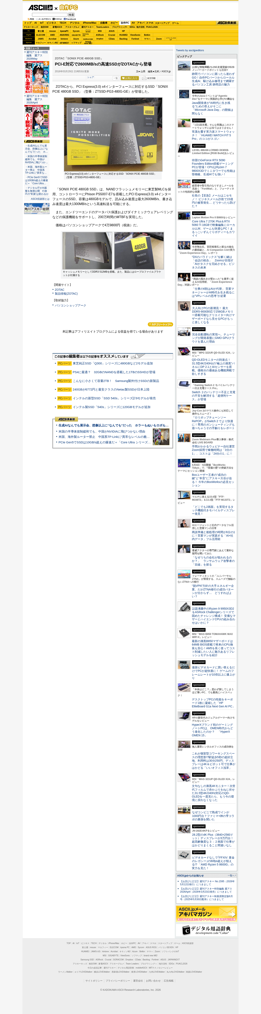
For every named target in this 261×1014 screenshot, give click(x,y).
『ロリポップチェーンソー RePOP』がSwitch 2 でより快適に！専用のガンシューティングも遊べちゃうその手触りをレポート (213, 423)
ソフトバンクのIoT (171, 38)
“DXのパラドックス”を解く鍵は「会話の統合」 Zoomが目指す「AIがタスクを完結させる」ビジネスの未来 (213, 262)
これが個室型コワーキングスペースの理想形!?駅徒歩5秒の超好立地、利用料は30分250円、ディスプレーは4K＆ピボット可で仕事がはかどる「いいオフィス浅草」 (213, 760)
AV (133, 22)
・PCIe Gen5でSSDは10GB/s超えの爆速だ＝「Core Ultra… (36, 180)
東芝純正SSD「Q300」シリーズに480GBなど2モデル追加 (113, 363)
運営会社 (138, 980)
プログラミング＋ (149, 964)
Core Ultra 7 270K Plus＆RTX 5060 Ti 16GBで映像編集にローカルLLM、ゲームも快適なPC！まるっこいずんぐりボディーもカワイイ (213, 228)
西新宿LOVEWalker (120, 972)
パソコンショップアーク (70, 305)
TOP (69, 943)
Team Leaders (132, 964)
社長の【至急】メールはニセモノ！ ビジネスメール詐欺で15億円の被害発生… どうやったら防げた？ (214, 201)
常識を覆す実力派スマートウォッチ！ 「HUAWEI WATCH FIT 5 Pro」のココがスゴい (213, 135)
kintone (64, 39)
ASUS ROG (64, 35)
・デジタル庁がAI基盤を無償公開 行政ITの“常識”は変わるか (37, 190)
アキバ (140, 22)
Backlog (123, 39)
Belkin (147, 35)
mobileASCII (141, 968)
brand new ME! (150, 955)
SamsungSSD (85, 34)
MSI (100, 31)
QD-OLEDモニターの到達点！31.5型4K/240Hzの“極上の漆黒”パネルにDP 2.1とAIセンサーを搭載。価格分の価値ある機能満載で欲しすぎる (213, 366)
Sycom (76, 31)
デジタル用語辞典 (126, 968)
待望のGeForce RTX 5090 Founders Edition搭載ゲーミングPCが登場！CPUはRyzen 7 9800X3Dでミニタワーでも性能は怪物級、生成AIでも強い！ (213, 167)
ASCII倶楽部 (227, 23)
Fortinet (135, 39)
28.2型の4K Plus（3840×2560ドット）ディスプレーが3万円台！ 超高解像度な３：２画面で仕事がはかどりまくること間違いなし (213, 840)
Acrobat (52, 39)
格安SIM (45, 27)
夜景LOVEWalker (139, 972)
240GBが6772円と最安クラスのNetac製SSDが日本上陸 (111, 389)
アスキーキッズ (31, 27)
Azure (76, 39)
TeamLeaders (102, 27)
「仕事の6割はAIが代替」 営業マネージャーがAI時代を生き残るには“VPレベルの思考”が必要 (213, 292)
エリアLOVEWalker (83, 972)
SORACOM (118, 960)
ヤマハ (147, 39)
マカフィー (41, 43)
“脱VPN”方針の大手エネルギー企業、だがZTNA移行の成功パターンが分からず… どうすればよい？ (213, 591)
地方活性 (140, 27)
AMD (52, 35)
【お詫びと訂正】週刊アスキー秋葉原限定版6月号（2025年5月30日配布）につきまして (206, 898)
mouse (52, 31)
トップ (27, 22)
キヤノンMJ (52, 43)
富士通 (41, 31)
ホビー (114, 22)
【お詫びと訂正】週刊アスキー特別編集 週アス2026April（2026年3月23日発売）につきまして (206, 890)
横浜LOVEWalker (102, 972)
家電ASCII (57, 27)
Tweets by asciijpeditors (190, 50)
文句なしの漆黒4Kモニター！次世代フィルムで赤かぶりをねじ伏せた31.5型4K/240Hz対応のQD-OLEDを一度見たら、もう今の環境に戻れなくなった (213, 793)
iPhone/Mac (90, 22)
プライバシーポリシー (118, 980)
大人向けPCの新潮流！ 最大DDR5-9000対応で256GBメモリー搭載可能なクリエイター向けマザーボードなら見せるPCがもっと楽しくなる (213, 315)
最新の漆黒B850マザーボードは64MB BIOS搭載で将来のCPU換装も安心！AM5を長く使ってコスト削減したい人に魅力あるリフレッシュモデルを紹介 (213, 648)
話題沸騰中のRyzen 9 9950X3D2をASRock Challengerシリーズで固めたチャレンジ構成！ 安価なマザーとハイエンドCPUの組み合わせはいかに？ (214, 615)
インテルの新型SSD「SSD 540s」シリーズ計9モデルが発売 (114, 398)
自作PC (67, 7)
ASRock (100, 35)
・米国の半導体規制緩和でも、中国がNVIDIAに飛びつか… (36, 159)
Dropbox (99, 39)
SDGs (132, 27)
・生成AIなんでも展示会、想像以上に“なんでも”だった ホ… (36, 148)
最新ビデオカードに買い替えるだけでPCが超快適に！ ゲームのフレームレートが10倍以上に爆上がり (213, 673)
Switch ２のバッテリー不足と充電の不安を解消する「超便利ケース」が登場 (213, 396)
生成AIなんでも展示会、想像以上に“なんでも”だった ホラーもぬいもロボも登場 (115, 425)
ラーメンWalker (65, 972)
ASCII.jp (40, 7)
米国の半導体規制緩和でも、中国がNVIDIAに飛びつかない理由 (102, 431)
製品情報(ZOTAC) (66, 293)
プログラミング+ (119, 27)
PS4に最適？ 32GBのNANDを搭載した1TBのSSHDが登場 (114, 372)
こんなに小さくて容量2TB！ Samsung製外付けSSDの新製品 (116, 381)
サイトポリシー (94, 980)
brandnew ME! (88, 42)
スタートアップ (162, 23)
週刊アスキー (87, 27)
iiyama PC (125, 947)
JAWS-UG (96, 951)
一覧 (115, 78)
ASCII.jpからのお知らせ (190, 875)
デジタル (75, 22)
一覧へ (231, 875)
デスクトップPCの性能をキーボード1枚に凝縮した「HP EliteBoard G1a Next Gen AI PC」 (213, 703)
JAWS (40, 39)
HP (123, 31)
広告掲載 (169, 980)
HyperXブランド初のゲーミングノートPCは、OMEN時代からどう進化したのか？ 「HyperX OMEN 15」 (212, 730)
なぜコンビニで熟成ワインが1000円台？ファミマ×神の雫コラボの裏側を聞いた (213, 816)
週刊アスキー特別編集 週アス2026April (37, 99)
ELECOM (40, 35)
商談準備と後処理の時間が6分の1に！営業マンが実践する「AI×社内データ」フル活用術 (213, 535)
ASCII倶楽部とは (40, 198)
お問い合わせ (153, 980)
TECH (63, 22)
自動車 (103, 22)
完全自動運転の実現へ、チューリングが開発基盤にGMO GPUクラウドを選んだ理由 (213, 338)
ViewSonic (135, 35)
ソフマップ (76, 43)
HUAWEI (123, 35)
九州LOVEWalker (157, 972)
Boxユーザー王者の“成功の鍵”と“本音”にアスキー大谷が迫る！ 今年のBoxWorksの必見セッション (213, 480)
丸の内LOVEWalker (175, 972)
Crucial (111, 35)
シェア (90, 77)
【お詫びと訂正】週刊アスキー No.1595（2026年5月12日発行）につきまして (207, 883)
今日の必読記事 (94, 968)
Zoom (159, 39)
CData (112, 39)
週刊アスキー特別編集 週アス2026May (37, 55)
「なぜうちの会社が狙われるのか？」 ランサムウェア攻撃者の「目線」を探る (213, 561)
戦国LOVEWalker (194, 972)
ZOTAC (59, 289)
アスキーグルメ (72, 27)
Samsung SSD (87, 960)
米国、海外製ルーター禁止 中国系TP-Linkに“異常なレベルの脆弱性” (106, 436)
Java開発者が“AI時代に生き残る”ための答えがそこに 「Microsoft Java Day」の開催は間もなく (212, 108)
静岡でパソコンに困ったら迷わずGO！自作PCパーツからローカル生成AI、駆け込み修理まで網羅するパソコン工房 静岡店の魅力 (213, 79)
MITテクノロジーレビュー (161, 968)
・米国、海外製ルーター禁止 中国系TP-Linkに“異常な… (36, 169)
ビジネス (51, 22)
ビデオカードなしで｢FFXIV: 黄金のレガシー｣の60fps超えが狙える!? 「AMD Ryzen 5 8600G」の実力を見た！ (213, 863)
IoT (42, 22)
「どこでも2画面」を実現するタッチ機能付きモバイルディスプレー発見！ (213, 510)
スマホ (149, 22)
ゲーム (175, 23)
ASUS (112, 31)
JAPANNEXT (64, 42)
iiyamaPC (64, 31)
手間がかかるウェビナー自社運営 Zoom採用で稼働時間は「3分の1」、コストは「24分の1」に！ (215, 450)
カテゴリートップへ (160, 324)
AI (35, 22)
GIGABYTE (76, 35)
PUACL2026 (152, 27)
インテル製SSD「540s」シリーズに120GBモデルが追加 (111, 407)
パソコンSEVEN (88, 30)
